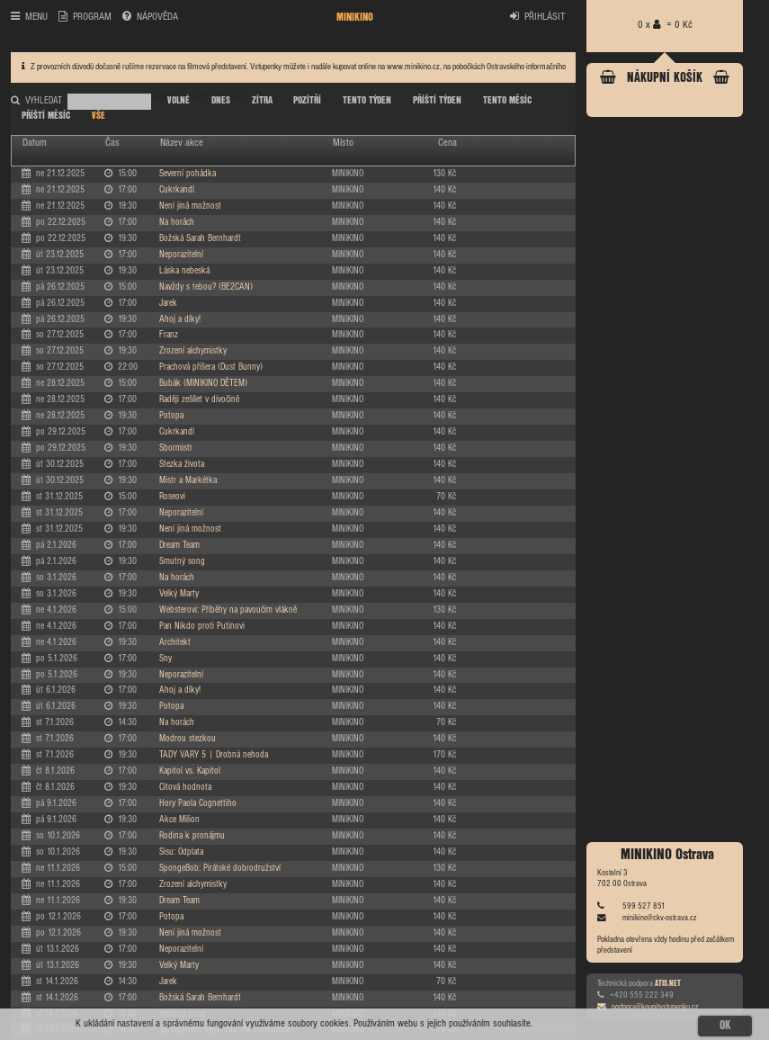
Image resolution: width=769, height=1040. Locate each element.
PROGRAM (85, 17)
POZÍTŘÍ (307, 100)
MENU (29, 17)
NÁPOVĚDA (150, 17)
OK (725, 1025)
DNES (220, 100)
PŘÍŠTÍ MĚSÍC (46, 116)
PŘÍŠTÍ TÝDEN (437, 100)
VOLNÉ (178, 100)
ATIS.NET (668, 984)
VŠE (98, 116)
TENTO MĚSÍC (507, 100)
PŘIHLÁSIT (537, 17)
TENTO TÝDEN (367, 100)
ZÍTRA (262, 100)
